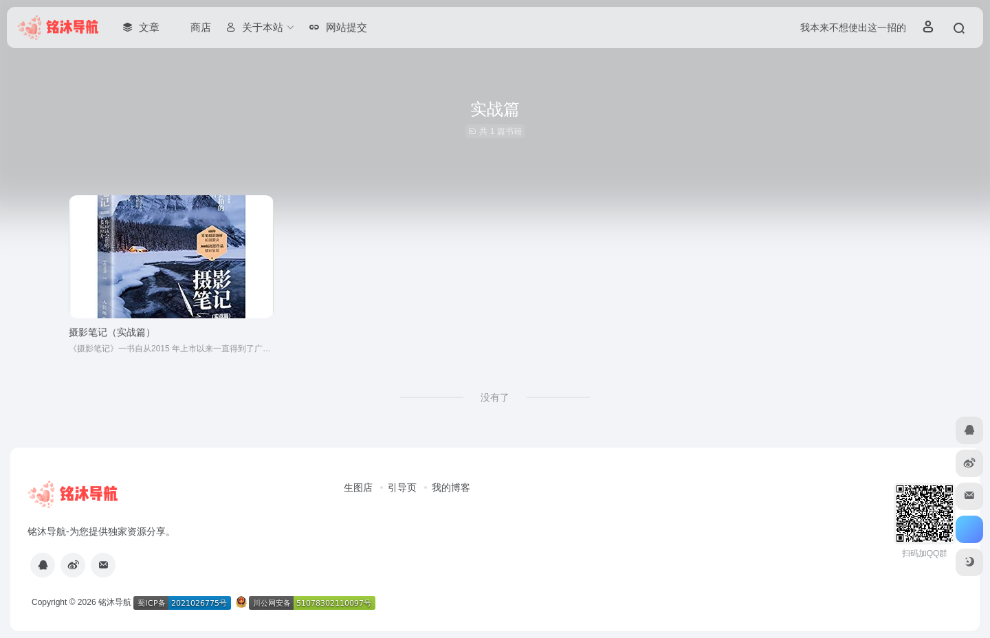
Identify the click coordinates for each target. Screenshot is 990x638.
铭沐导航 (114, 602)
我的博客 (451, 487)
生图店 (358, 487)
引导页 (402, 487)
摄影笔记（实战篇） (112, 332)
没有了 (495, 397)
